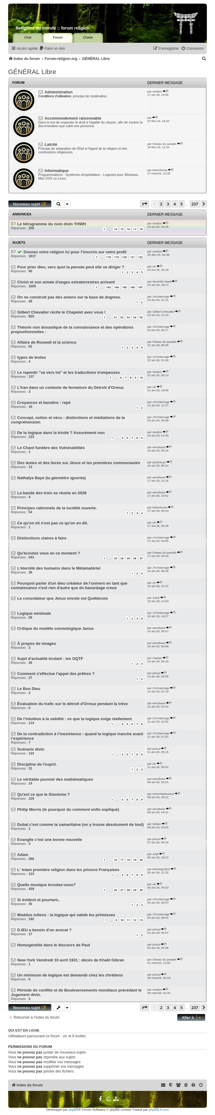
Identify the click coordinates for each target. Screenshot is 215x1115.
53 (128, 317)
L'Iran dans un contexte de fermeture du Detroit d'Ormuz (70, 387)
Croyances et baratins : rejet (43, 402)
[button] (144, 204)
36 (134, 558)
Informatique (57, 170)
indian (156, 824)
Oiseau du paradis (164, 143)
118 (108, 257)
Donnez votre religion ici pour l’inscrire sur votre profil (74, 252)
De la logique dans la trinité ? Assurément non (60, 432)
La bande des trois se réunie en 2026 (51, 493)
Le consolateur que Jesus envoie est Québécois (62, 598)
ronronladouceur (163, 793)
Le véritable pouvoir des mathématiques (55, 779)
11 (128, 920)
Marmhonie (159, 170)
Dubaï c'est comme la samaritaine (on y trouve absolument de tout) (80, 824)
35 (128, 558)
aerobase (158, 447)
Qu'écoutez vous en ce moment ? (48, 553)
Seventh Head (161, 281)
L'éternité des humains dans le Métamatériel (59, 568)
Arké (155, 854)
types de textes (31, 357)
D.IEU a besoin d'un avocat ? (44, 930)
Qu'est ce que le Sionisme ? (43, 794)
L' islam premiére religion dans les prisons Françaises (68, 869)
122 (140, 257)
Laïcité (51, 144)
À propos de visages (36, 643)
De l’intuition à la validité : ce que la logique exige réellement (74, 719)
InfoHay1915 (161, 869)
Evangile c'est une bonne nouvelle (49, 839)
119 (116, 257)
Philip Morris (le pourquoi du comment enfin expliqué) (68, 809)
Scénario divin (30, 749)
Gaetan (157, 658)
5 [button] (181, 204)
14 (115, 229)
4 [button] (175, 204)
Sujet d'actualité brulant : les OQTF (50, 658)
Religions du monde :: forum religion (52, 28)
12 (134, 920)
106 (132, 287)
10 (141, 377)
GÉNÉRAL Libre (32, 72)
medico (157, 91)
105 (124, 287)
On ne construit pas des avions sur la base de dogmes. (69, 297)
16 (128, 229)
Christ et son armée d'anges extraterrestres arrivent (66, 282)
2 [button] (161, 204)
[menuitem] (52, 49)
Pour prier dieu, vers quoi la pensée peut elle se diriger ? (70, 267)
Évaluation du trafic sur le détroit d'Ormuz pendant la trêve (72, 703)
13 (141, 920)
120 (124, 257)
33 (115, 558)
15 (121, 229)
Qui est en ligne (23, 1030)
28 (128, 890)
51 (115, 317)
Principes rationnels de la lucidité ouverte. (57, 508)
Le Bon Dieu (28, 688)
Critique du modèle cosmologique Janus (55, 628)
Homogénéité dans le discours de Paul (53, 945)
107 (140, 287)
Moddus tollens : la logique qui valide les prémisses (66, 915)
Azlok (156, 597)
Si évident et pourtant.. (38, 900)
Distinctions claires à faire (41, 538)
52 (121, 317)
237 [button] (195, 204)
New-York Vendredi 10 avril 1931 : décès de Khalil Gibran (70, 960)
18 (141, 229)
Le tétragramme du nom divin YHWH (51, 224)
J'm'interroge (160, 296)
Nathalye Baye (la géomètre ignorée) (51, 478)
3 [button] (168, 204)
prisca (156, 673)
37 (141, 558)
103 (108, 287)
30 (141, 890)
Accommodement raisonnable (73, 118)
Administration (59, 92)
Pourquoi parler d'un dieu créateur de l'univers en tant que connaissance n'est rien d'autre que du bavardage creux (69, 585)
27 (121, 890)
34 (121, 558)
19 (134, 860)
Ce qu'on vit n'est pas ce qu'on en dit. (52, 523)
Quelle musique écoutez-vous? (46, 884)
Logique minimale (34, 613)
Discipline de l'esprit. (37, 764)
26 (115, 890)
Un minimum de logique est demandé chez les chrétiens (70, 975)
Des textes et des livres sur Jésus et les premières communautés (78, 463)
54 (134, 317)
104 (116, 287)
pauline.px (159, 462)
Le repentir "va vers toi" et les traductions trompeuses (68, 372)
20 (141, 860)
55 (141, 317)
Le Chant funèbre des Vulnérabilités (51, 447)
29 (134, 890)
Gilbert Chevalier (163, 311)
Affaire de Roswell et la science (46, 342)
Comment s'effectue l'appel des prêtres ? (56, 673)
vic (154, 266)
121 (132, 257)
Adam (22, 854)
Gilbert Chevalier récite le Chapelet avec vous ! (61, 312)
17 (134, 229)
